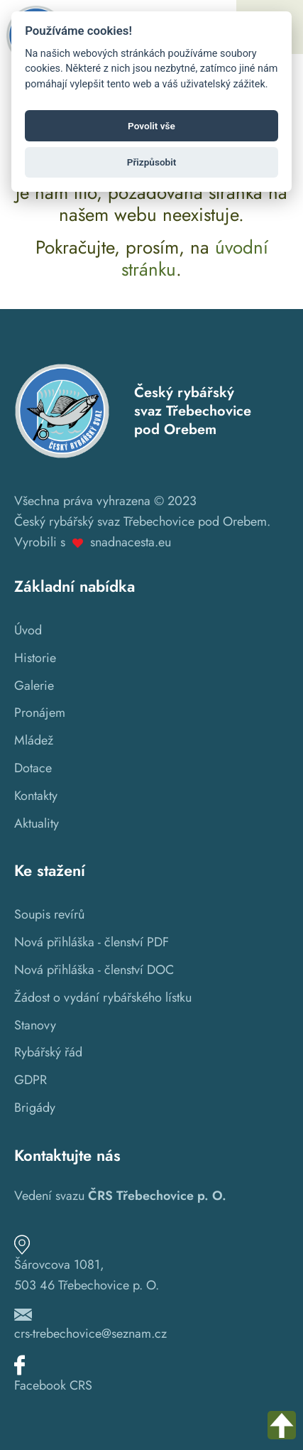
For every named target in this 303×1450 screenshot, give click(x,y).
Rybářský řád (48, 1052)
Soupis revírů (49, 914)
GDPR (30, 1080)
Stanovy (35, 1025)
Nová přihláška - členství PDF (91, 942)
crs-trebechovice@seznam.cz (90, 1333)
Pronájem (39, 712)
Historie (35, 658)
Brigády (34, 1107)
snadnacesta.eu (130, 542)
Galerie (34, 685)
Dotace (33, 768)
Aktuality (36, 823)
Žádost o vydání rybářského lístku (103, 997)
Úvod (28, 630)
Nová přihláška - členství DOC (94, 970)
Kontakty (35, 795)
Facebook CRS (53, 1385)
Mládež (33, 740)
